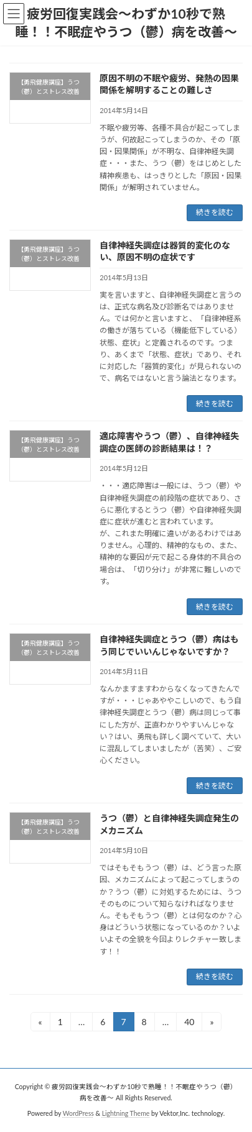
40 (189, 1023)
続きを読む (214, 212)
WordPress (78, 1112)
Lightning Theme (126, 1112)
